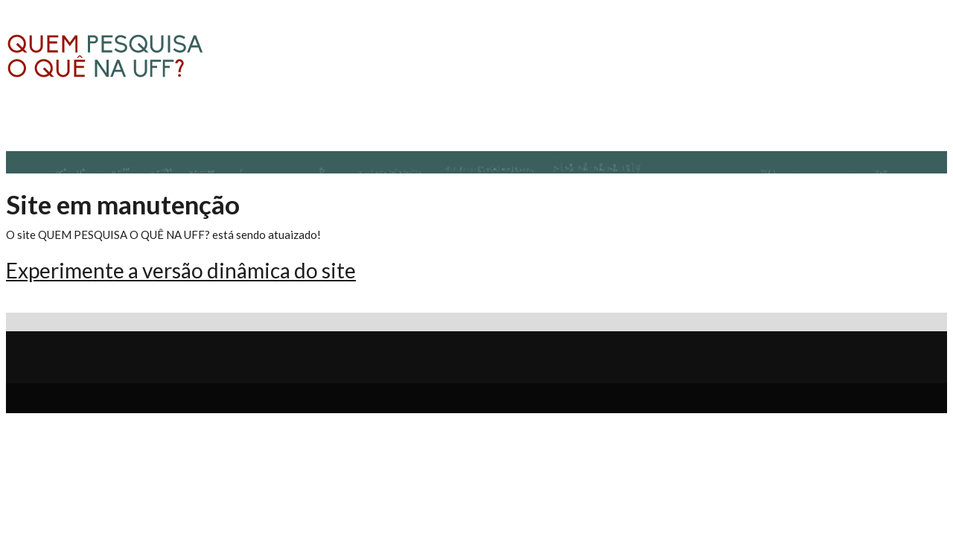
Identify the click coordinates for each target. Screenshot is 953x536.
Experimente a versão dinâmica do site (181, 270)
